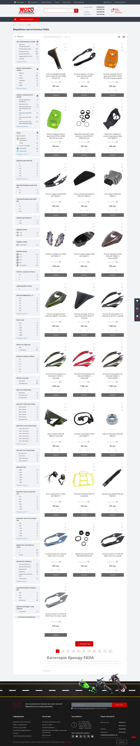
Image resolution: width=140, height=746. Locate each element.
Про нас (15, 733)
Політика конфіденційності (87, 708)
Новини (57, 2)
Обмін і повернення (20, 725)
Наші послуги (66, 2)
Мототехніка (46, 735)
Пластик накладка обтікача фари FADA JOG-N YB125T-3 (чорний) (84, 316)
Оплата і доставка (79, 2)
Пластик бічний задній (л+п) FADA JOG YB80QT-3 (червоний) (84, 376)
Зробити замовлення (118, 11)
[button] (33, 2)
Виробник (21, 25)
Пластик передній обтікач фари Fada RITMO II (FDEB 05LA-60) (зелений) (55, 136)
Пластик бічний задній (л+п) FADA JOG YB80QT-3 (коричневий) (113, 376)
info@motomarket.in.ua (109, 735)
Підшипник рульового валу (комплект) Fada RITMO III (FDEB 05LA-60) (84, 136)
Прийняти (122, 742)
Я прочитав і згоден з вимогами (90, 708)
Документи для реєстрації (22, 722)
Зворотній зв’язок (47, 2)
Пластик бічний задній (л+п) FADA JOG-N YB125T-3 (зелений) (56, 376)
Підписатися (119, 705)
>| (110, 651)
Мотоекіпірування (48, 727)
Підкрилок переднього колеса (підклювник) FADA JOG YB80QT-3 (112, 136)
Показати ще (84, 644)
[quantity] (56, 90)
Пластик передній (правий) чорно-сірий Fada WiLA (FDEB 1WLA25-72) (56, 76)
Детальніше (68, 742)
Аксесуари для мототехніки (51, 722)
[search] (76, 11)
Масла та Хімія (47, 725)
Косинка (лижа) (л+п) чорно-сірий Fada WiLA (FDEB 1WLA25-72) (84, 76)
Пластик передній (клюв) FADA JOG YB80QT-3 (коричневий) (113, 256)
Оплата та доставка (19, 727)
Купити (56, 95)
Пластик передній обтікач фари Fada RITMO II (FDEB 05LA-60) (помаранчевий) (112, 76)
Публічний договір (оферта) (22, 736)
